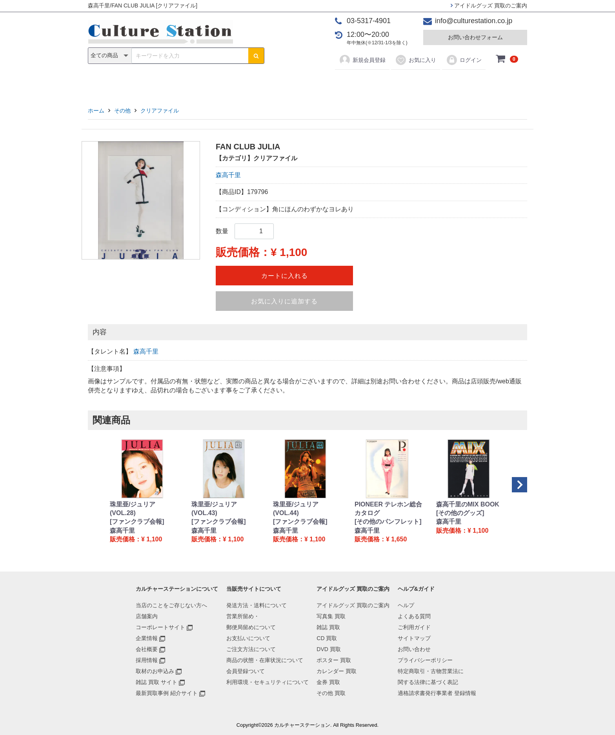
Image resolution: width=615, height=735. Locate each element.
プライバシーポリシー (425, 660)
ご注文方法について (251, 649)
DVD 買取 (328, 649)
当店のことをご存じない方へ (171, 605)
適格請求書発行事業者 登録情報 (437, 693)
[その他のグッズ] (460, 513)
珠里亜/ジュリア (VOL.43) (214, 508)
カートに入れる (284, 275)
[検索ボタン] (256, 56)
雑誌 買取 (328, 627)
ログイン (464, 60)
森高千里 (228, 175)
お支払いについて (248, 638)
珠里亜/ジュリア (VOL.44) (295, 508)
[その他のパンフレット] (388, 521)
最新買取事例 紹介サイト (167, 693)
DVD (276, 83)
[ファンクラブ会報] (137, 521)
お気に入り (415, 60)
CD (251, 83)
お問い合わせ (414, 649)
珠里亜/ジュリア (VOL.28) (132, 508)
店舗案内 (147, 616)
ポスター (310, 83)
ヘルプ (406, 605)
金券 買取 (328, 682)
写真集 (196, 83)
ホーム (96, 110)
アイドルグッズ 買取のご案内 (489, 5)
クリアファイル (159, 110)
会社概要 (147, 649)
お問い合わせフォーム (475, 37)
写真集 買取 (331, 616)
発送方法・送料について (256, 605)
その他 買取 (331, 693)
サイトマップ (414, 638)
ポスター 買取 (334, 660)
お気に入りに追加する (284, 301)
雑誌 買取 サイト (156, 682)
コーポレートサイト (160, 627)
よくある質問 (414, 616)
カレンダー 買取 (337, 671)
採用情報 (147, 660)
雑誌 (226, 83)
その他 (418, 83)
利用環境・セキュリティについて (267, 682)
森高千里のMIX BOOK (467, 504)
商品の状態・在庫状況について (264, 660)
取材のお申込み (155, 671)
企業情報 (147, 638)
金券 (389, 83)
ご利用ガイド (414, 627)
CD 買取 (327, 638)
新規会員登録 (362, 60)
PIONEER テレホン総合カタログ (388, 508)
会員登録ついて (245, 671)
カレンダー (352, 83)
